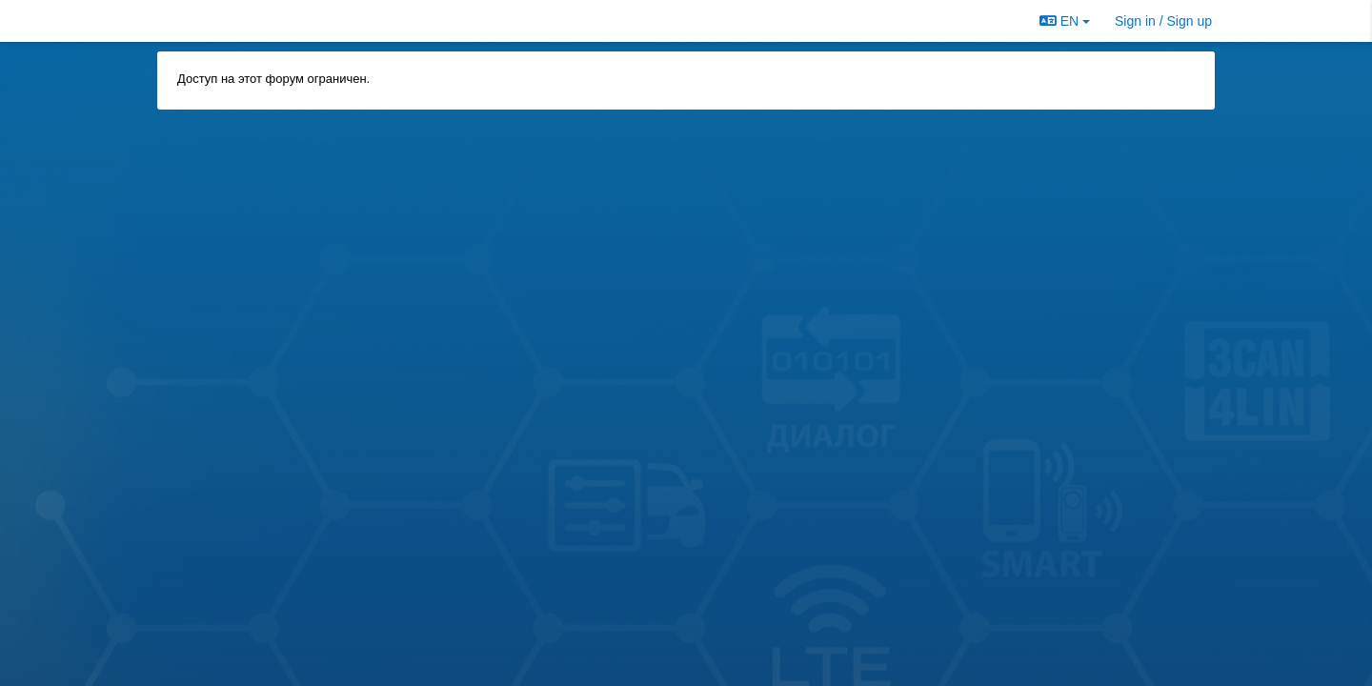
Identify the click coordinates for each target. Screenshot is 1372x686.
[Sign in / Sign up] (1163, 21)
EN (1064, 21)
